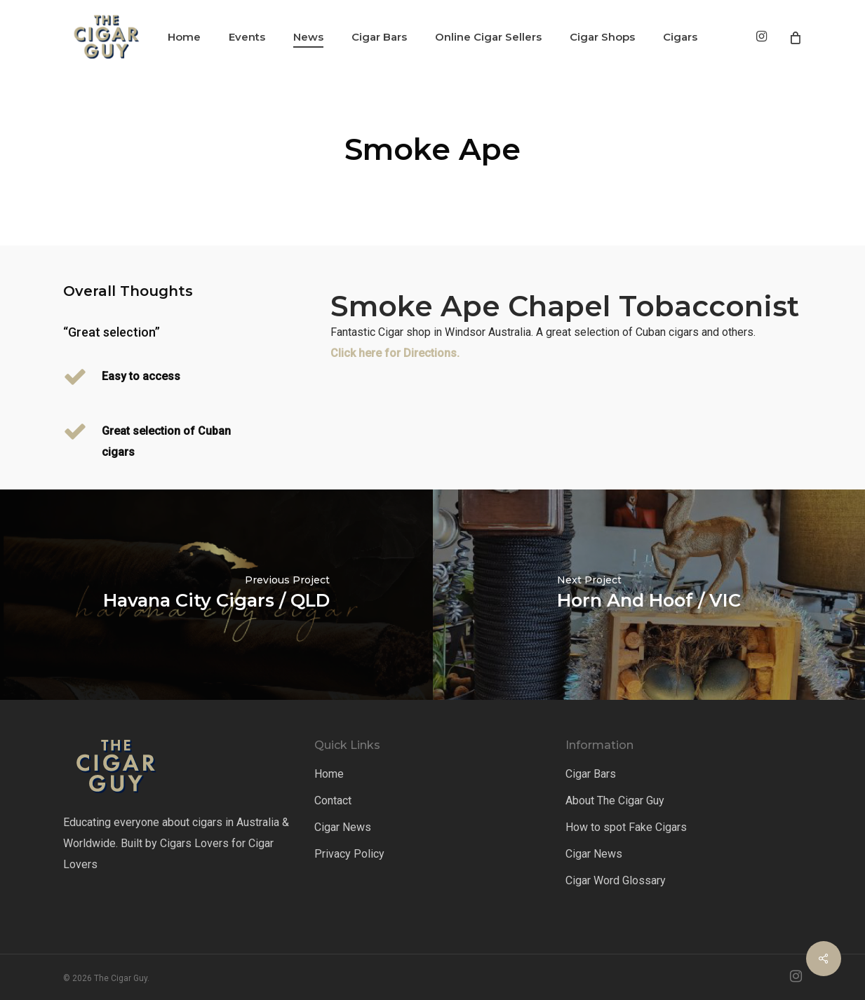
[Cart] (794, 37)
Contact (332, 800)
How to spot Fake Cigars (626, 827)
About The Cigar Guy (614, 800)
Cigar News (342, 827)
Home (329, 774)
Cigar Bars (590, 774)
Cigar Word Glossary (615, 880)
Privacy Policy (349, 853)
